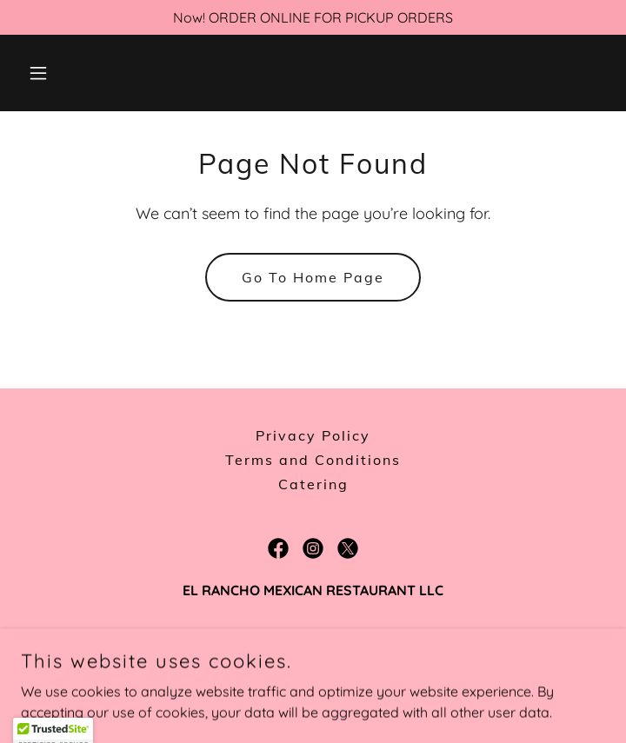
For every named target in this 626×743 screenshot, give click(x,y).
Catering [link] (313, 484)
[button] (65, 73)
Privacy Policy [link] (313, 435)
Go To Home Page (313, 277)
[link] (278, 548)
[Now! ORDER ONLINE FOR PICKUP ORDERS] (313, 17)
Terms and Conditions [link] (313, 459)
